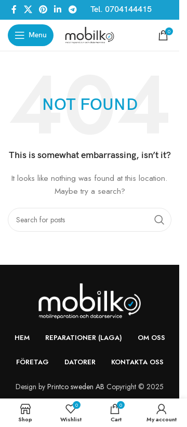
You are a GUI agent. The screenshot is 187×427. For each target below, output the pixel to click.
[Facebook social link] (14, 10)
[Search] (89, 220)
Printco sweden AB (75, 386)
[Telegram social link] (72, 10)
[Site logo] (89, 34)
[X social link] (27, 10)
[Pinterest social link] (42, 10)
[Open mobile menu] (31, 35)
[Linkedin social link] (58, 10)
